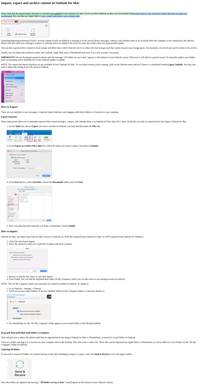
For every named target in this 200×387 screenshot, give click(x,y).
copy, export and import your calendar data (60, 16)
